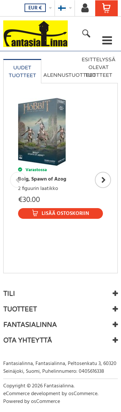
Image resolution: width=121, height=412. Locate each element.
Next (103, 180)
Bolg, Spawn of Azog (42, 179)
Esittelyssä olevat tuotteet (99, 67)
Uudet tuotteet (22, 72)
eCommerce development (31, 394)
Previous (18, 180)
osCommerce (82, 394)
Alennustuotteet (61, 75)
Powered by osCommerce (31, 401)
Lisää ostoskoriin (65, 213)
